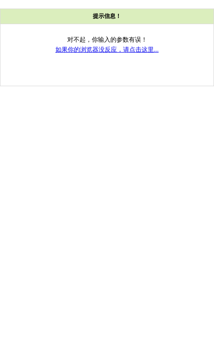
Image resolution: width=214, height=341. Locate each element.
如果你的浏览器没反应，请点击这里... (107, 49)
